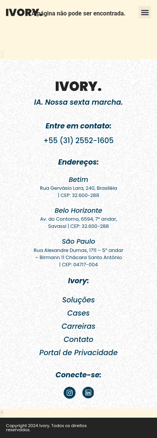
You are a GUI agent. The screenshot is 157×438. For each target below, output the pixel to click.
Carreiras (78, 326)
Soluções (78, 300)
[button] (145, 12)
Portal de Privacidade (79, 353)
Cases (78, 313)
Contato (78, 339)
